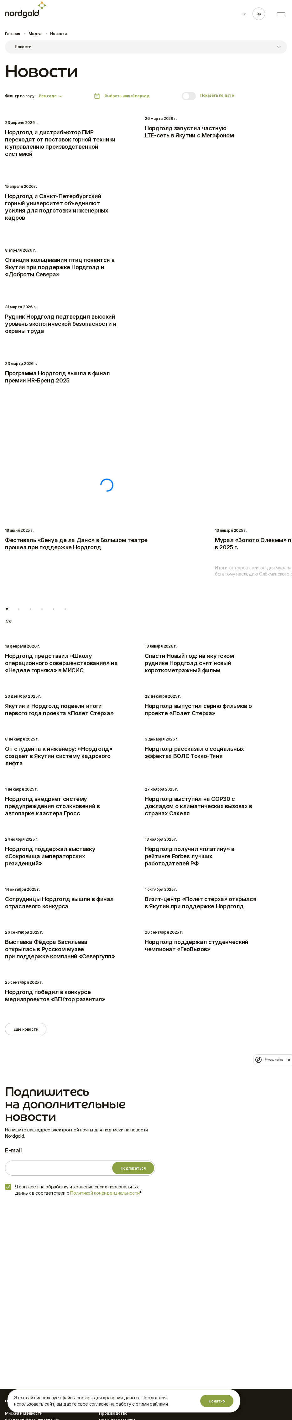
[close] (289, 1059)
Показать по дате (217, 95)
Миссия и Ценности (23, 1413)
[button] (6, 609)
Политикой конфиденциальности (104, 1193)
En (244, 14)
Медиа (35, 33)
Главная (12, 33)
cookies (84, 1397)
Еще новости (25, 1029)
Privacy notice (274, 1059)
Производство (113, 1413)
